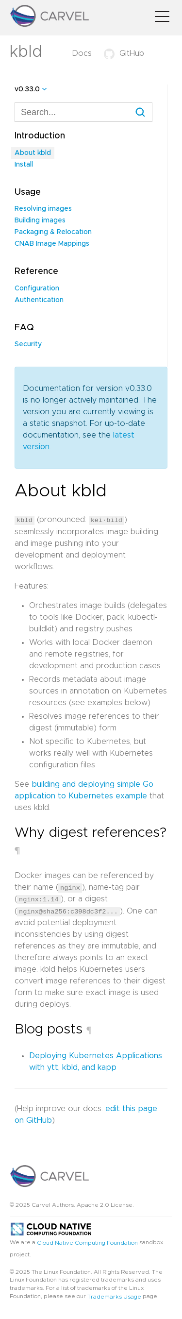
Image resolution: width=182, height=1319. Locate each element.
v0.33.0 (27, 89)
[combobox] (83, 112)
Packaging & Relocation (53, 232)
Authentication (39, 300)
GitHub (124, 53)
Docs (82, 53)
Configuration (37, 288)
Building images (40, 220)
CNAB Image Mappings (52, 243)
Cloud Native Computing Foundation (87, 1242)
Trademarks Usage (114, 1296)
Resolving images (43, 208)
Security (28, 344)
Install (24, 164)
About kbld (33, 153)
